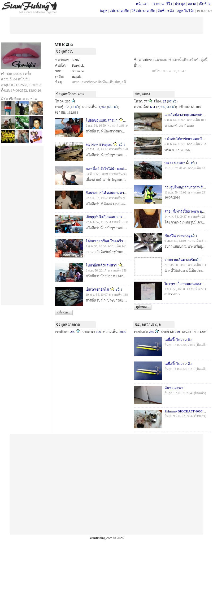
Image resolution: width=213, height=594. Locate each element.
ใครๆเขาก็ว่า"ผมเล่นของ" (183, 284)
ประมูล (180, 4)
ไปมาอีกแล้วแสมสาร (101, 265)
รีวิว (169, 4)
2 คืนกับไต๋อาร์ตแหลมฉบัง (183, 139)
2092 (122, 332)
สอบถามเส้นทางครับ (179, 260)
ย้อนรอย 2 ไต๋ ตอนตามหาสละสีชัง (111, 193)
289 (151, 332)
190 (98, 332)
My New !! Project (99, 145)
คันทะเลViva (173, 388)
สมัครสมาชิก (119, 11)
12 (67, 107)
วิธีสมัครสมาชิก (143, 11)
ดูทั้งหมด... (63, 312)
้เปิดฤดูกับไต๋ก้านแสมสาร (104, 217)
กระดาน (157, 4)
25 (164, 101)
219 (177, 332)
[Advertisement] (106, 25)
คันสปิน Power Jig (177, 236)
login (103, 11)
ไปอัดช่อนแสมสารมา (102, 120)
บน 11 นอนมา (174, 163)
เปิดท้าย (205, 4)
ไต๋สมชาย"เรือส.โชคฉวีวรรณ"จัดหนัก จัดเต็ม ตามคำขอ (127, 241)
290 (73, 332)
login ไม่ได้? (185, 11)
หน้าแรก (142, 4)
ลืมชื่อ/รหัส (166, 11)
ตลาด (192, 4)
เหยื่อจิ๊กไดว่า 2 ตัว (178, 340)
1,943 (102, 107)
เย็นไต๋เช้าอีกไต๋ (97, 289)
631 (152, 107)
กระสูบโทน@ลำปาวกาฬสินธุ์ (185, 187)
